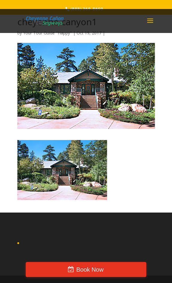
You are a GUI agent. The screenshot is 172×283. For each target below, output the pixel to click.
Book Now (89, 269)
